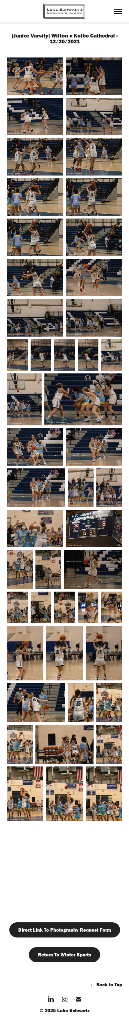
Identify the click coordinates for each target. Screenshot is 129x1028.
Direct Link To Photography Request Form (64, 930)
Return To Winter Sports (64, 955)
